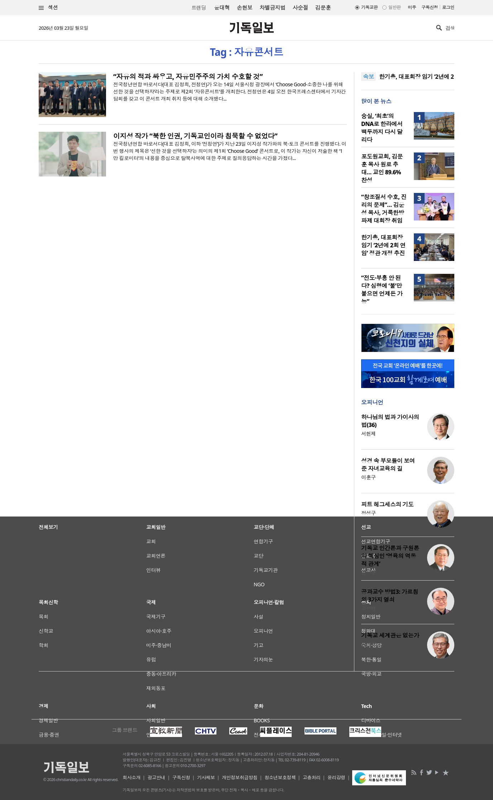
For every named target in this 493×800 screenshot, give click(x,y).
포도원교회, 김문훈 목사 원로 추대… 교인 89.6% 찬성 (382, 168)
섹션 (48, 7)
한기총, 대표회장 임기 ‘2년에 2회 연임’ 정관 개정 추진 (383, 245)
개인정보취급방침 (240, 777)
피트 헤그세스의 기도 (387, 504)
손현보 (244, 7)
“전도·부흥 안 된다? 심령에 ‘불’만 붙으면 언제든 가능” (381, 289)
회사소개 (131, 777)
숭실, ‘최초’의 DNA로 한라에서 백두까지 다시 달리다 (381, 128)
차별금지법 (272, 7)
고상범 (368, 608)
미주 (412, 7)
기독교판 (369, 7)
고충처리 (312, 777)
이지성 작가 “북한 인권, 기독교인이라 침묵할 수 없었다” (195, 136)
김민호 (368, 644)
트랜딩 (198, 7)
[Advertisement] (246, 694)
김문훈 (323, 7)
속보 (368, 77)
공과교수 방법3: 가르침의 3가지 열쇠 (389, 595)
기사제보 (206, 777)
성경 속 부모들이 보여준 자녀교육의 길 (388, 464)
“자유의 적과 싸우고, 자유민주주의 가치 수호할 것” (188, 76)
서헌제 (368, 433)
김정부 (368, 572)
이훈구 (368, 477)
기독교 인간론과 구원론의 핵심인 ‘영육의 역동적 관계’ (390, 556)
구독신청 (429, 7)
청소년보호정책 (280, 777)
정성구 (368, 513)
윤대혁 (222, 7)
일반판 (394, 7)
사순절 (300, 7)
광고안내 (157, 777)
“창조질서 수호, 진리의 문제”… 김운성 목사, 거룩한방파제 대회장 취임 (383, 208)
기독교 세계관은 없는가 (390, 635)
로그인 (448, 7)
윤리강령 (336, 777)
